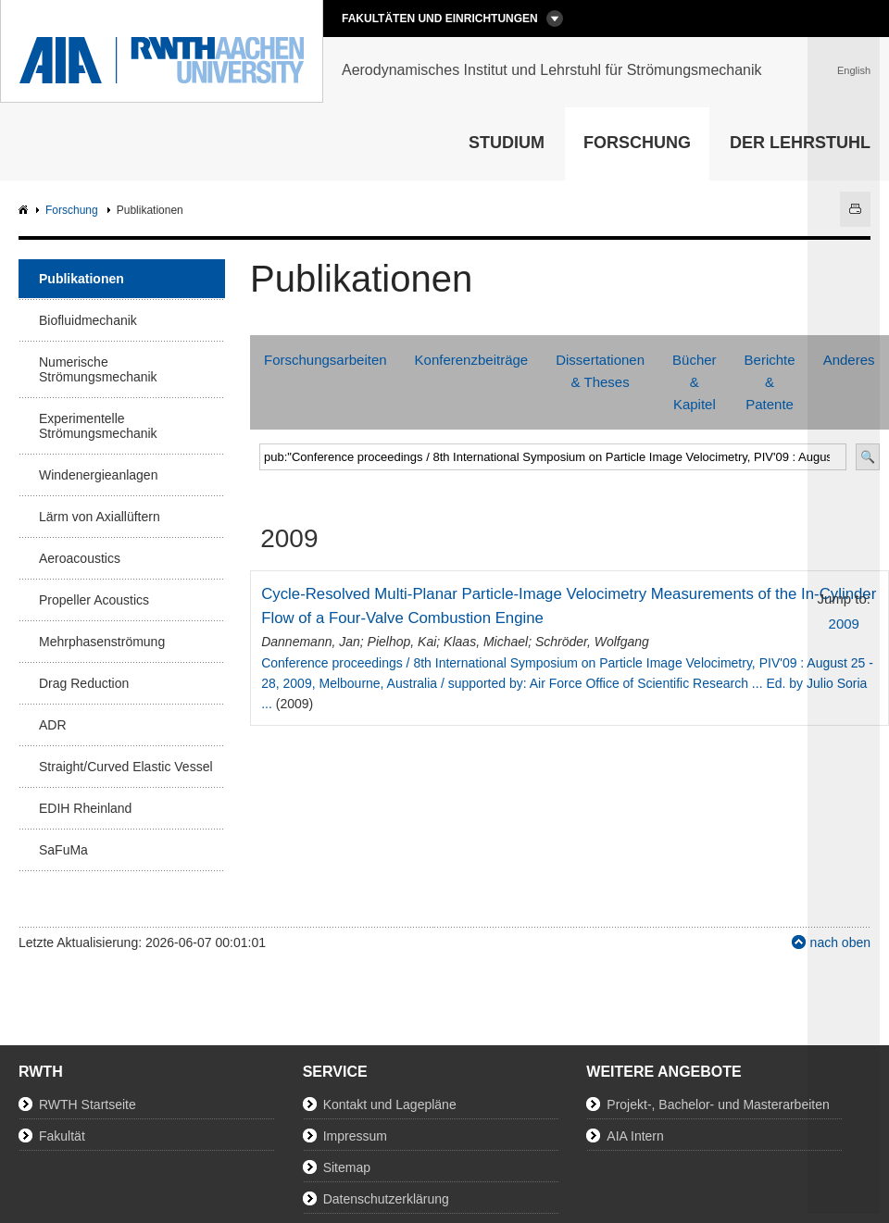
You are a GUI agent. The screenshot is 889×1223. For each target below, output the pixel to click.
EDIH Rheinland (85, 808)
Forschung (637, 142)
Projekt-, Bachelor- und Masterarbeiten (718, 1104)
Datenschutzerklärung (386, 1199)
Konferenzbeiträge (472, 360)
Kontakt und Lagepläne (390, 1104)
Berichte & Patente (770, 382)
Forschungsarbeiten (325, 360)
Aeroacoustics (79, 558)
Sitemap (346, 1167)
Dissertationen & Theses (600, 371)
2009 (844, 623)
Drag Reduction (84, 683)
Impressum (355, 1136)
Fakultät (62, 1136)
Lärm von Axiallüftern (99, 516)
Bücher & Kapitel (694, 382)
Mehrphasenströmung (102, 641)
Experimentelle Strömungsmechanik (98, 426)
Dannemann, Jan (310, 641)
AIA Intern (635, 1136)
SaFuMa (63, 849)
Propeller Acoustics (94, 600)
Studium (507, 142)
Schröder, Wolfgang (592, 641)
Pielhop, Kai (402, 641)
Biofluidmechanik (88, 320)
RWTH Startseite (87, 1104)
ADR (53, 725)
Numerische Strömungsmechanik (98, 369)
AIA (25, 211)
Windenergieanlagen (98, 475)
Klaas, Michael (486, 641)
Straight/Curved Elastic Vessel (126, 766)
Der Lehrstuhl (800, 142)
